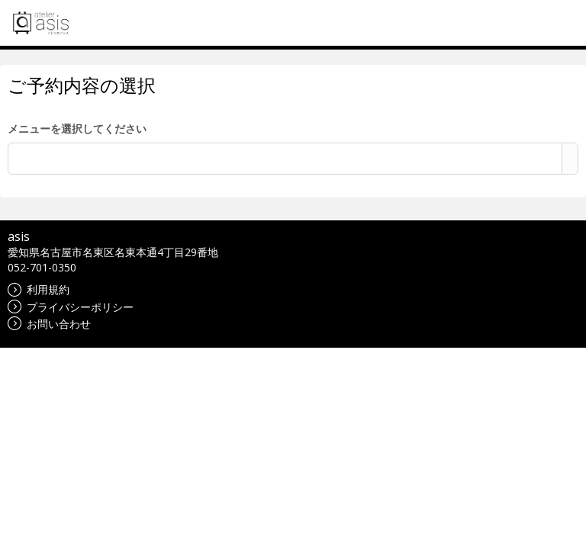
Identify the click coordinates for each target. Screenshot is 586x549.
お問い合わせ (49, 323)
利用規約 (38, 289)
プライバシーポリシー (71, 307)
